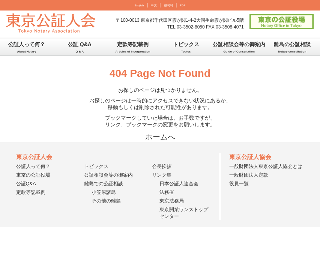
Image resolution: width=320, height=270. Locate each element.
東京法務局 (171, 201)
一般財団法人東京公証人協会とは (265, 166)
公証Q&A (26, 183)
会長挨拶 (161, 166)
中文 (154, 5)
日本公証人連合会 (178, 183)
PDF (182, 5)
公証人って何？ (26, 47)
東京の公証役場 (33, 175)
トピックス (186, 47)
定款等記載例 (133, 47)
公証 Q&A (80, 47)
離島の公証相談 (292, 47)
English (139, 5)
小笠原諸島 (104, 192)
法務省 (166, 192)
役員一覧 (239, 183)
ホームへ (160, 137)
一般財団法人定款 (248, 175)
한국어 (168, 5)
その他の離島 (106, 201)
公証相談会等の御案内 (239, 47)
